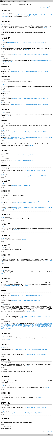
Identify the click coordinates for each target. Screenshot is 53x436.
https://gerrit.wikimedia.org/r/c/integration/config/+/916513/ (26, 137)
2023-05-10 (5, 109)
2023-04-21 (5, 333)
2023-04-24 (5, 267)
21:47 (2, 299)
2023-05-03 (5, 181)
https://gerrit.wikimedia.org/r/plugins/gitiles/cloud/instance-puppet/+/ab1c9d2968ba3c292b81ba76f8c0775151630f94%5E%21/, (26, 327)
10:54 (2, 13)
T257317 (47, 260)
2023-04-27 (5, 235)
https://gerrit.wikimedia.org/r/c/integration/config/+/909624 (26, 300)
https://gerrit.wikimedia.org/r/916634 (24, 155)
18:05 (2, 314)
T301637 (28, 311)
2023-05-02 (5, 191)
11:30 (2, 53)
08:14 (2, 206)
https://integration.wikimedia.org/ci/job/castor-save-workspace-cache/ (25, 42)
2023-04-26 (5, 245)
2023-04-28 (5, 224)
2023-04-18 (5, 376)
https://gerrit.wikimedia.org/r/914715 (20, 185)
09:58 (2, 411)
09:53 (2, 24)
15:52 (2, 69)
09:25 (2, 184)
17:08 (2, 386)
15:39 (2, 405)
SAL (2, 1)
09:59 (2, 347)
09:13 (2, 352)
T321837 (30, 145)
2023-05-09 (5, 120)
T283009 (26, 49)
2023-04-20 (5, 344)
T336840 (45, 27)
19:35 (2, 304)
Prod (8, 1)
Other (24, 1)
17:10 (2, 238)
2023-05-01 (5, 214)
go (30, 4)
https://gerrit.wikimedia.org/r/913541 (20, 207)
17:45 (2, 158)
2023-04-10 (5, 418)
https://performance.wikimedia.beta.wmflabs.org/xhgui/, (35, 316)
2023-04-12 (5, 403)
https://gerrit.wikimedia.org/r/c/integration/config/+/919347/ (26, 71)
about (49, 434)
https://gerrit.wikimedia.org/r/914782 (36, 175)
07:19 (2, 97)
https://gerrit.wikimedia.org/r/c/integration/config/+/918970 (26, 98)
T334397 (46, 387)
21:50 (2, 293)
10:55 (2, 58)
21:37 (2, 270)
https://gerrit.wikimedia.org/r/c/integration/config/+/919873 (26, 54)
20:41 (2, 85)
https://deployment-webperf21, (13, 285)
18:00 (2, 321)
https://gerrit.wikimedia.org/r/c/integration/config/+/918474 (26, 104)
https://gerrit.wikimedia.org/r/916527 (24, 160)
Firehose (18, 1)
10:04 (2, 336)
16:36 (2, 123)
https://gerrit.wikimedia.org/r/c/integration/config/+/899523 (26, 412)
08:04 (2, 142)
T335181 (7, 339)
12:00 (2, 174)
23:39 (2, 153)
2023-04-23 (5, 278)
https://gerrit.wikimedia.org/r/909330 (22, 202)
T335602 (16, 230)
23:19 (2, 112)
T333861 (45, 71)
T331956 (33, 311)
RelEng (13, 1)
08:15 (2, 199)
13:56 (2, 130)
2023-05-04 (5, 165)
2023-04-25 (5, 255)
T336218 (45, 54)
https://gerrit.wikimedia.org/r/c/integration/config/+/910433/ (31, 349)
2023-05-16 (5, 38)
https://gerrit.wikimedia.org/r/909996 (36, 354)
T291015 (26, 285)
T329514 (45, 131)
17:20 (2, 217)
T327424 (7, 115)
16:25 (2, 91)
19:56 (2, 227)
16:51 (2, 248)
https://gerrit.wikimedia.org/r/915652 (36, 170)
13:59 (2, 362)
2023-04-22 (5, 290)
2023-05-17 (5, 21)
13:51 (2, 168)
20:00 (2, 421)
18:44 (2, 426)
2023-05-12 (5, 66)
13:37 (2, 395)
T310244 (24, 239)
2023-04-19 (5, 360)
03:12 (2, 31)
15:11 (2, 41)
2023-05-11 (5, 76)
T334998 (28, 365)
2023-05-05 (5, 150)
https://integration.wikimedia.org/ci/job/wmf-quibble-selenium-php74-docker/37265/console (26, 15)
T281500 (39, 397)
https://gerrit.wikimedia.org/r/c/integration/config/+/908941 (26, 295)
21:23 (2, 258)
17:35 (2, 379)
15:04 (2, 46)
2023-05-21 (5, 10)
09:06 (2, 135)
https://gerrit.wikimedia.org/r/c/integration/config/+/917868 (26, 131)
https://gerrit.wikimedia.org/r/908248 (36, 407)
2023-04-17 (5, 393)
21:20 (2, 79)
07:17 (2, 102)
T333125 (45, 98)
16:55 (2, 193)
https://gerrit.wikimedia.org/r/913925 (40, 207)
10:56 (2, 369)
